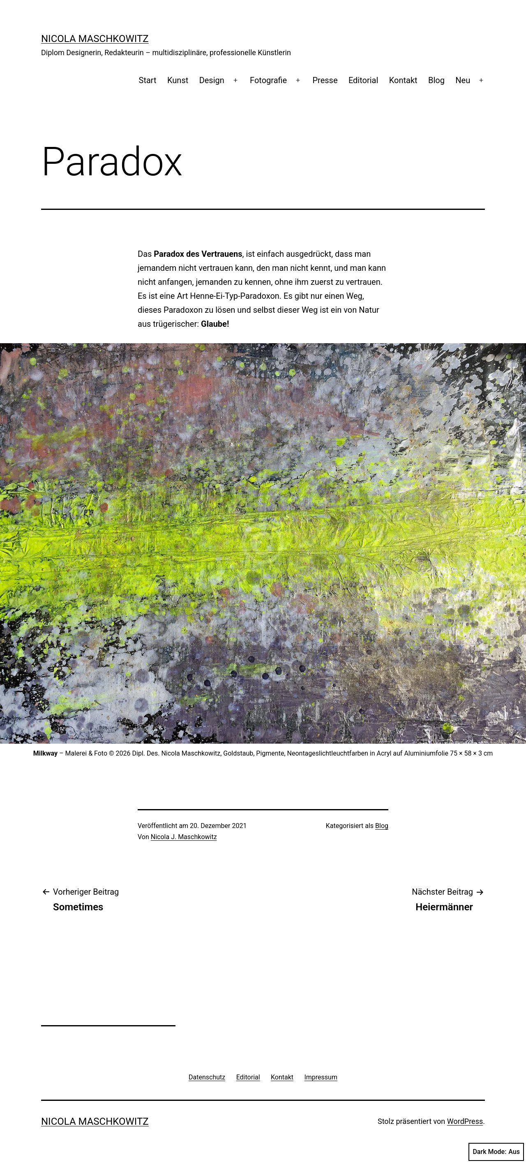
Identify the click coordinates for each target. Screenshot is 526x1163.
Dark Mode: (496, 1152)
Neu (462, 80)
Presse (324, 80)
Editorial (363, 80)
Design (211, 80)
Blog (436, 80)
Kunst (177, 80)
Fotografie (268, 80)
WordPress (465, 1121)
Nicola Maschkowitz (95, 38)
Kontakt (403, 80)
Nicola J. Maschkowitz (184, 837)
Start (148, 80)
